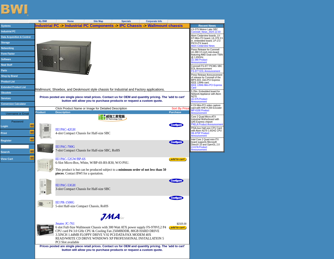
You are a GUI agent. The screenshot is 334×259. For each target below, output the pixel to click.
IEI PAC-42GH (65, 129)
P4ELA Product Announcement (207, 124)
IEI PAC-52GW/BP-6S (70, 159)
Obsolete (6, 93)
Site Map (98, 21)
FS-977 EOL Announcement (205, 71)
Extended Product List (13, 87)
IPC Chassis (130, 25)
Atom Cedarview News (203, 46)
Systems (6, 26)
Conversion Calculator (13, 104)
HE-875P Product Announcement (200, 134)
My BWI (43, 21)
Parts (4, 70)
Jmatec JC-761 (65, 223)
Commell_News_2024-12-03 (206, 32)
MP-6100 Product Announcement (200, 111)
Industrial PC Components (89, 25)
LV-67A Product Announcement (199, 148)
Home (70, 21)
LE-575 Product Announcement (199, 100)
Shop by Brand (9, 76)
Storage (5, 42)
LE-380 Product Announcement (199, 61)
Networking (7, 48)
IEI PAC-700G (65, 146)
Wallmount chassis (165, 25)
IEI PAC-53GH (65, 185)
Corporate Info (154, 21)
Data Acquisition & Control (16, 37)
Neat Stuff (6, 65)
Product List (8, 81)
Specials (126, 21)
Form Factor (8, 53)
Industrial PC (8, 31)
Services (6, 98)
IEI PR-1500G (64, 202)
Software (6, 59)
